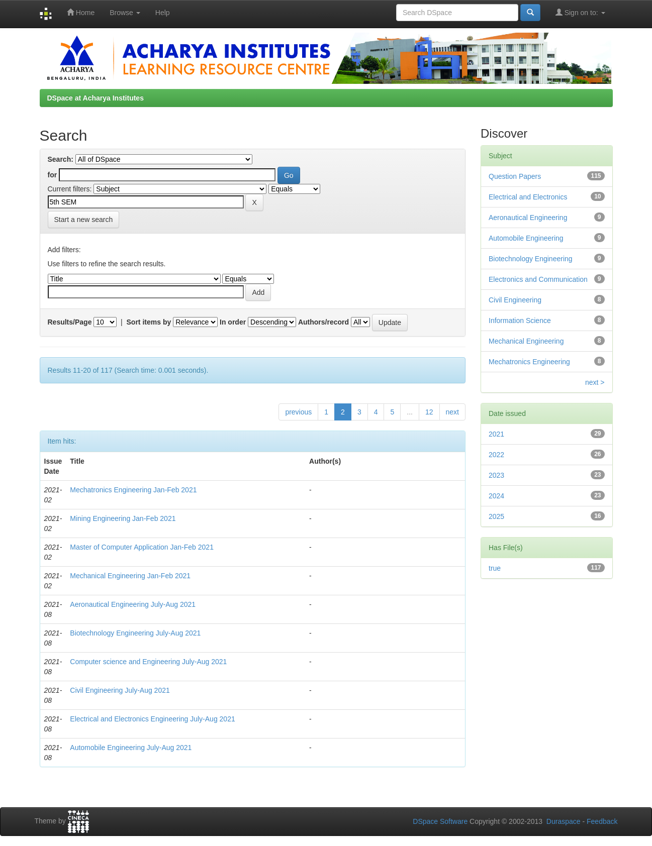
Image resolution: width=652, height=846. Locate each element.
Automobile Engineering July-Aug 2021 (131, 748)
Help (162, 13)
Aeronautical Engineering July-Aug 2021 (133, 604)
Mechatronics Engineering (529, 362)
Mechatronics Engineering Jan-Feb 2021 (133, 490)
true (495, 568)
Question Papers (515, 176)
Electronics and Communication (538, 279)
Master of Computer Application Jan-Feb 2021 (142, 547)
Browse (125, 13)
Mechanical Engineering (526, 341)
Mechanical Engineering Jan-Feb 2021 (130, 576)
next (452, 412)
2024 (496, 496)
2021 (496, 434)
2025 (496, 516)
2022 (496, 455)
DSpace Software (440, 821)
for (52, 175)
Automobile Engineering (526, 238)
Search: (60, 159)
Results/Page (70, 322)
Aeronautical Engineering (528, 218)
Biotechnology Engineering (531, 259)
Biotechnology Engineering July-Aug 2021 (135, 633)
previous (298, 412)
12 (429, 412)
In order (233, 322)
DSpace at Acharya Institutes (95, 98)
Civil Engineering (515, 300)
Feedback (602, 821)
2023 (496, 475)
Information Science (520, 320)
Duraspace (563, 821)
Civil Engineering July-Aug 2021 (119, 690)
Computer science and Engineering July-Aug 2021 (148, 662)
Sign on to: (580, 12)
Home (81, 12)
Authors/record (323, 322)
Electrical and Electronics (528, 197)
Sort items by (149, 322)
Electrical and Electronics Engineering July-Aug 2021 (152, 719)
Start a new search (83, 220)
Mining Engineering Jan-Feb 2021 (122, 518)
